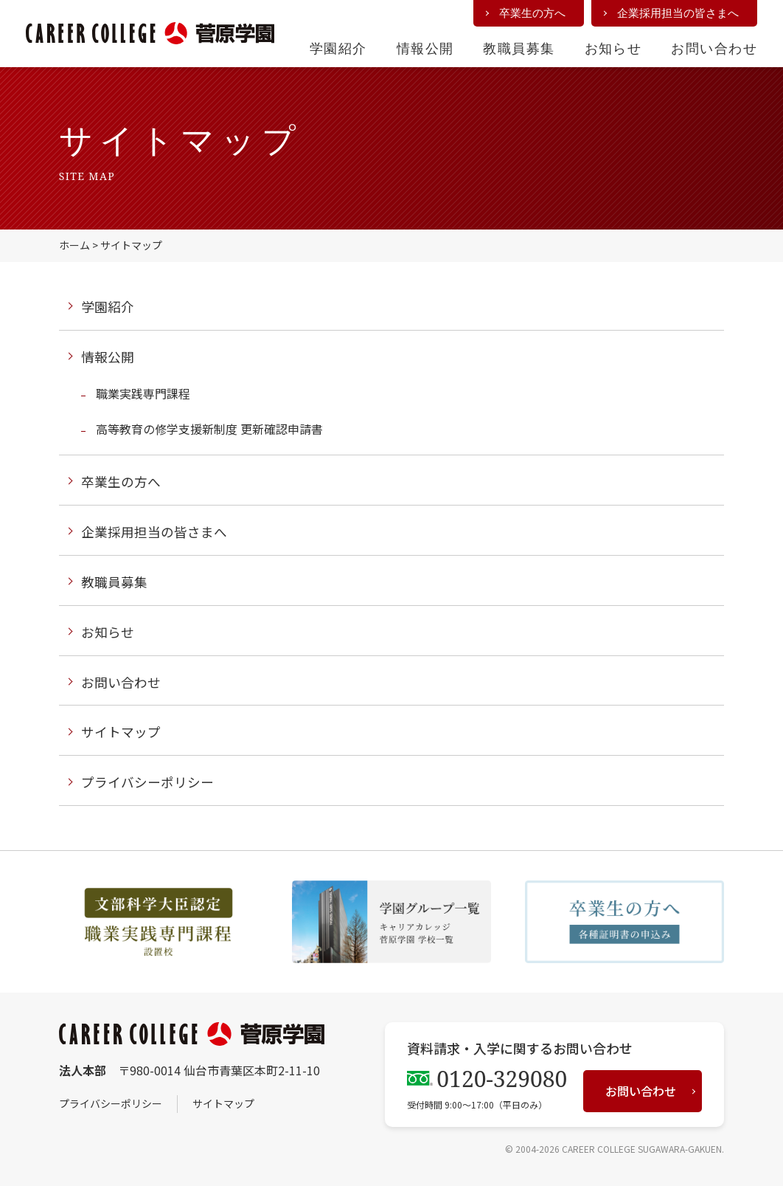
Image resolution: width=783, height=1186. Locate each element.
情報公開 (425, 48)
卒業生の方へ (532, 13)
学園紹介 (338, 48)
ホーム (74, 245)
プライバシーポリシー (147, 782)
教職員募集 (518, 48)
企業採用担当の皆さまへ (678, 13)
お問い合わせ (714, 48)
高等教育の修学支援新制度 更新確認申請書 (209, 429)
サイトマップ (121, 732)
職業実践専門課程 (143, 393)
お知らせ (613, 48)
